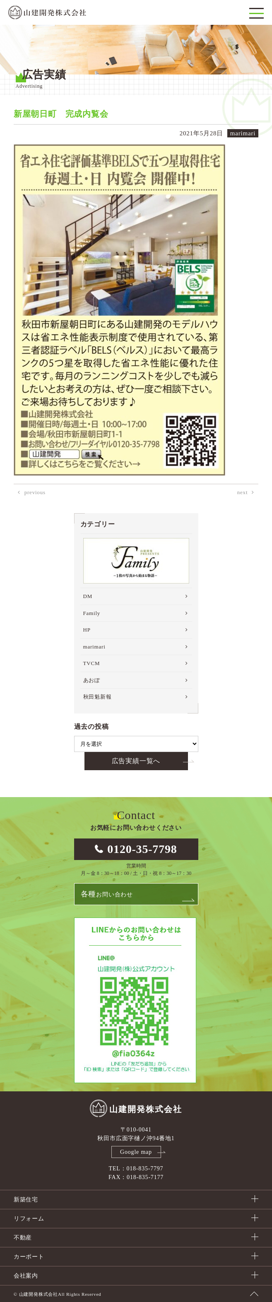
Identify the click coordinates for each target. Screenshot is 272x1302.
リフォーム (29, 1219)
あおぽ (91, 680)
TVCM (91, 663)
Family (92, 613)
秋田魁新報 (97, 697)
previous (35, 492)
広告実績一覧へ (136, 760)
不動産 (23, 1238)
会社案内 (26, 1276)
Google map (136, 1152)
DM (88, 596)
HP (87, 630)
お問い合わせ (107, 894)
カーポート (29, 1257)
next (242, 492)
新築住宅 (26, 1199)
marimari (94, 647)
